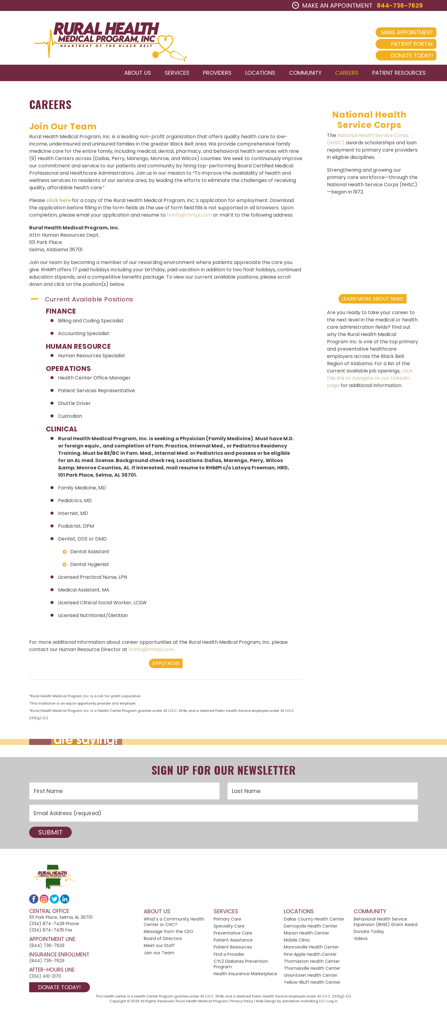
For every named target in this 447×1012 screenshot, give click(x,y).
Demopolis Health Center (310, 928)
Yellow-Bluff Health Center (312, 985)
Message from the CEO (168, 934)
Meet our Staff (159, 948)
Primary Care (227, 921)
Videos (361, 941)
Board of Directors (163, 941)
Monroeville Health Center (311, 949)
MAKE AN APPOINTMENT (332, 5)
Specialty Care (229, 928)
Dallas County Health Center (314, 921)
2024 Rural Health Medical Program (104, 39)
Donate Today (369, 934)
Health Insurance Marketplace (245, 976)
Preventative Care (233, 935)
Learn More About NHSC (373, 300)
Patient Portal (401, 44)
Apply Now (166, 665)
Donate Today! (401, 55)
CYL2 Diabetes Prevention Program (241, 966)
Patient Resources (233, 949)
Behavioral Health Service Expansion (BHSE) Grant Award (386, 924)
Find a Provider (229, 956)
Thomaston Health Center (312, 963)
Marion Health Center (306, 935)
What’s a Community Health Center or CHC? (174, 924)
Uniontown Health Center (310, 978)
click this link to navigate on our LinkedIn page (370, 380)
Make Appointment (397, 32)
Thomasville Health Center (312, 970)
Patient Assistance (233, 942)
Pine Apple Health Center (310, 956)
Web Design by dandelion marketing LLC (290, 1003)
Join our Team (159, 955)
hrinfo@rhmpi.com (189, 217)
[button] (166, 302)
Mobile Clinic (297, 942)
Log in (333, 1003)
